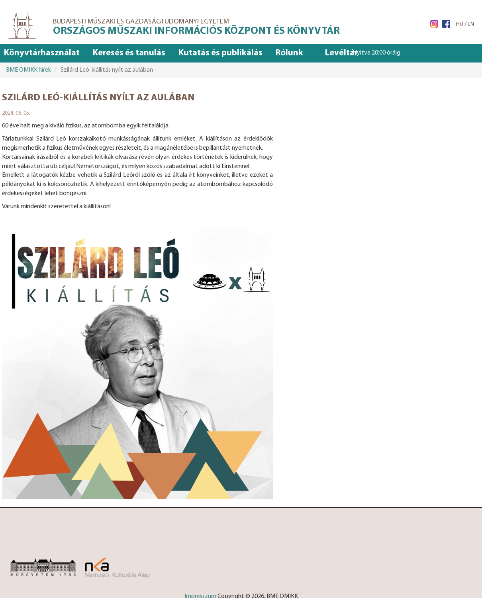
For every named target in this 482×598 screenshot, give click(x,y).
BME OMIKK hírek (28, 70)
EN (471, 24)
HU (459, 24)
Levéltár (341, 53)
